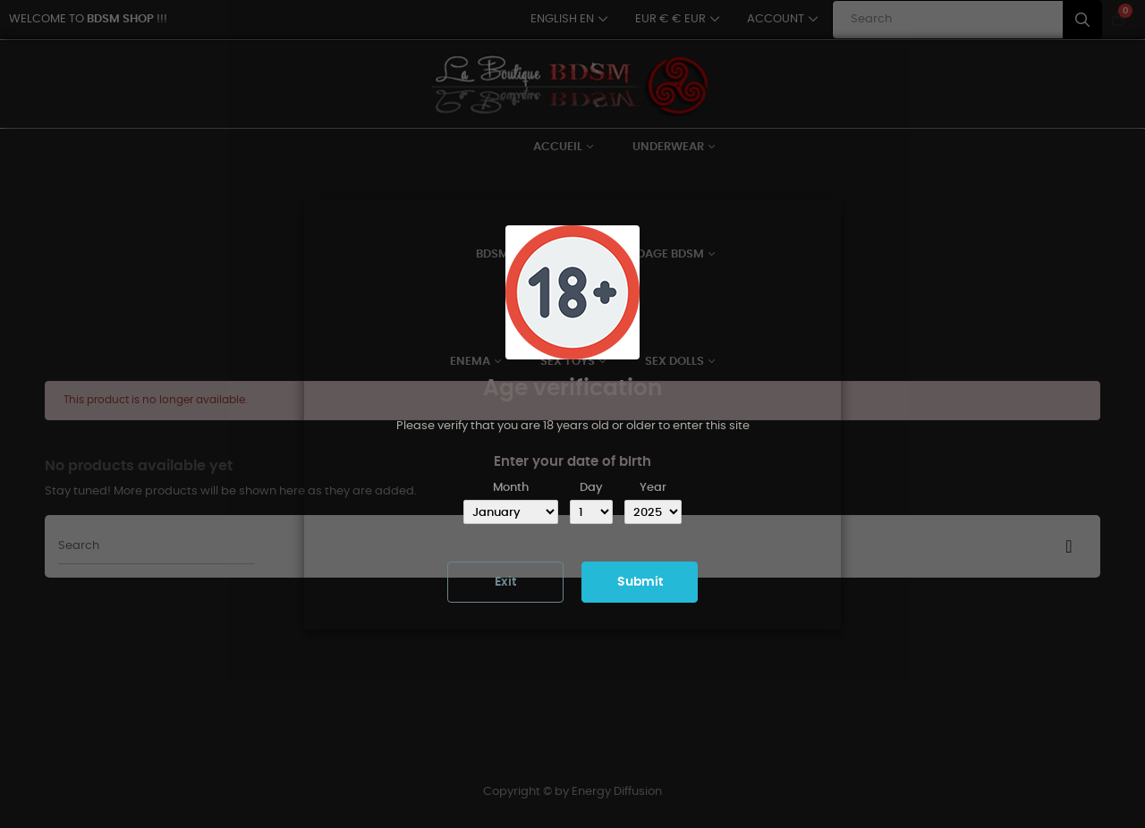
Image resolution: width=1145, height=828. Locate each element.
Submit (640, 582)
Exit (505, 582)
